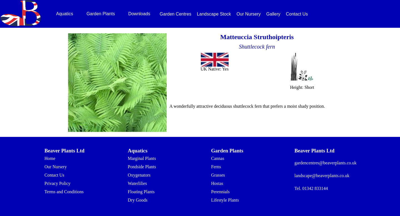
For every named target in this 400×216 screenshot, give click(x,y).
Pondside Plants (142, 166)
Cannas (217, 158)
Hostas (217, 183)
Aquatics (64, 13)
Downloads (139, 13)
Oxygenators (139, 175)
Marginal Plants (142, 158)
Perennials (220, 191)
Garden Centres (175, 14)
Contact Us (297, 14)
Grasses (218, 175)
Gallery (273, 14)
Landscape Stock (214, 14)
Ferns (216, 166)
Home (49, 158)
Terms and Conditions (64, 191)
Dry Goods (138, 200)
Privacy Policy (57, 183)
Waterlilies (137, 183)
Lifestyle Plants (225, 200)
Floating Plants (141, 191)
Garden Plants (100, 13)
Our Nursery (248, 14)
